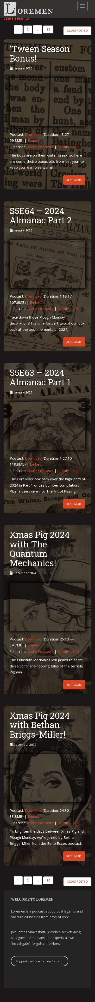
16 (48, 29)
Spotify (63, 146)
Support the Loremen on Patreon (39, 961)
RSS (76, 146)
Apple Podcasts (40, 146)
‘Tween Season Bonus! (40, 53)
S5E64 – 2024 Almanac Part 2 (41, 215)
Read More (74, 180)
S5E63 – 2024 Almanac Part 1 (40, 377)
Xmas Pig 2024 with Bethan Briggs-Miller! (40, 725)
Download (33, 134)
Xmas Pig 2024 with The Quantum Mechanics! (40, 549)
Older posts (77, 31)
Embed (33, 140)
